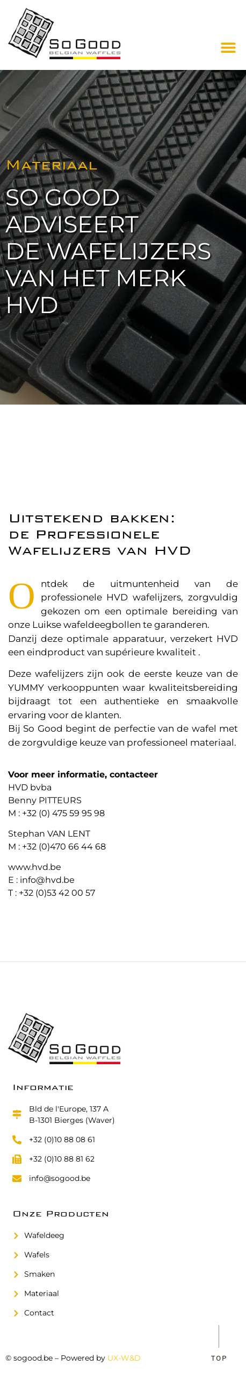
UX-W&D (124, 1358)
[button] (228, 47)
